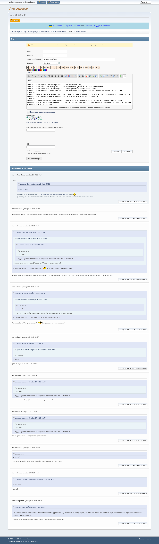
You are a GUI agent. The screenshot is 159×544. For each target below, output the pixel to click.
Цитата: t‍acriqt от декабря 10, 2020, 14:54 (33, 245)
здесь (82, 26)
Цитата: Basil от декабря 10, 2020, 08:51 (35, 184)
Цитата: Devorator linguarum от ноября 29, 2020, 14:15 (36, 350)
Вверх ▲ (148, 539)
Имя (29, 51)
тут (41, 194)
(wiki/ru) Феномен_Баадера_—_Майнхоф (55, 194)
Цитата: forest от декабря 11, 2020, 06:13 (32, 238)
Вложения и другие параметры (42, 112)
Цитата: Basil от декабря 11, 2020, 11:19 (30, 232)
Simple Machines (25, 539)
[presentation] (45, 137)
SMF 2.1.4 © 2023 (13, 539)
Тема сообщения (34, 59)
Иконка (30, 63)
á (26, 72)
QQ (121, 201)
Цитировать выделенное (136, 201)
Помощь (141, 539)
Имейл (30, 55)
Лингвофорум (18, 8)
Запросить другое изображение (47, 122)
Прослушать (30, 122)
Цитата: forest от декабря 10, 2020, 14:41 (30, 343)
